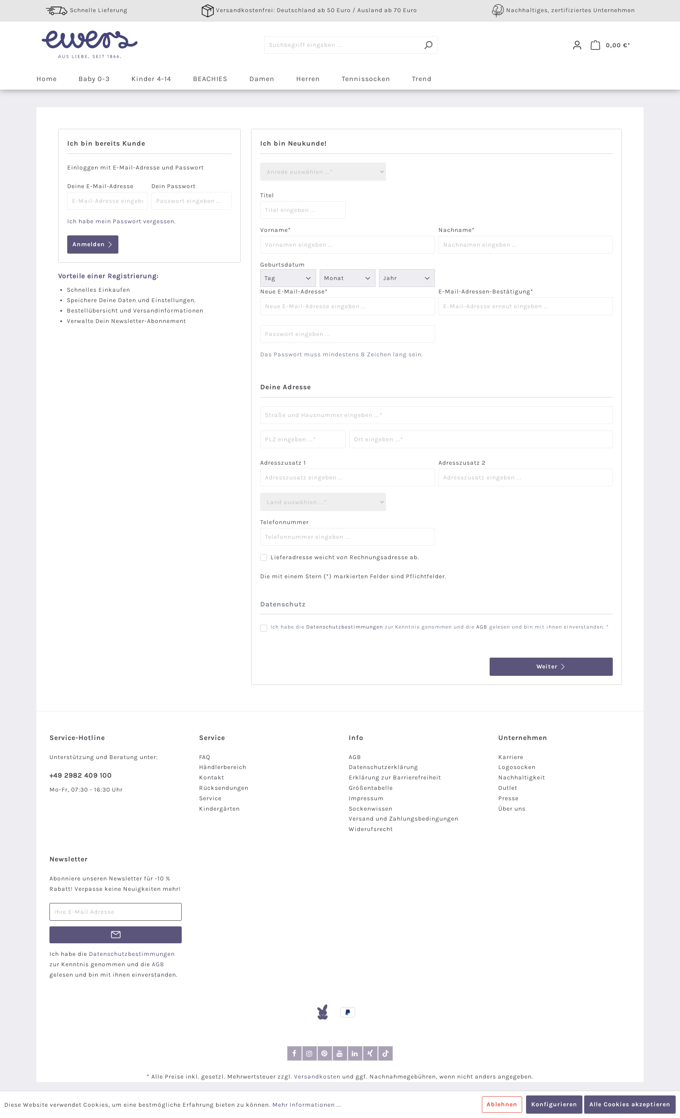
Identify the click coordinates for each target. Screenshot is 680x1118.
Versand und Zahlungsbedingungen (403, 818)
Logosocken (517, 767)
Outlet (507, 788)
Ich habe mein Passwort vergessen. (121, 221)
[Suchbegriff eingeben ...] (341, 45)
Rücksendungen (223, 788)
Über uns (512, 808)
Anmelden (92, 244)
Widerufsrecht (371, 829)
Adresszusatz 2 (462, 462)
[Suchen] (428, 45)
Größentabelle (371, 788)
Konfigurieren (554, 1104)
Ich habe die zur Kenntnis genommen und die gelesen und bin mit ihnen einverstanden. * (440, 627)
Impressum (366, 798)
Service (210, 798)
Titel (267, 195)
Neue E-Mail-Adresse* (294, 291)
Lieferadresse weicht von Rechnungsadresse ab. (345, 557)
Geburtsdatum (282, 264)
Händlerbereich (222, 767)
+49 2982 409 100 (80, 775)
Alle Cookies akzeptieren (629, 1104)
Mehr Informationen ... (307, 1104)
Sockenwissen (370, 808)
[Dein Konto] (577, 45)
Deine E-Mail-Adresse (100, 186)
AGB (481, 627)
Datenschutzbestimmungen (344, 627)
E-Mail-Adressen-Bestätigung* (485, 291)
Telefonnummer (284, 522)
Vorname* (275, 230)
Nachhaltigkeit (521, 777)
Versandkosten (317, 1076)
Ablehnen (502, 1104)
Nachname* (456, 230)
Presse (508, 798)
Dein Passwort (173, 186)
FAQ (204, 757)
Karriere (510, 757)
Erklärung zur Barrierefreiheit (395, 777)
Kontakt (211, 777)
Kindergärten (219, 808)
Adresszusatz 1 (283, 462)
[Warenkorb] (610, 45)
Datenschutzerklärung (383, 767)
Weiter (551, 666)
